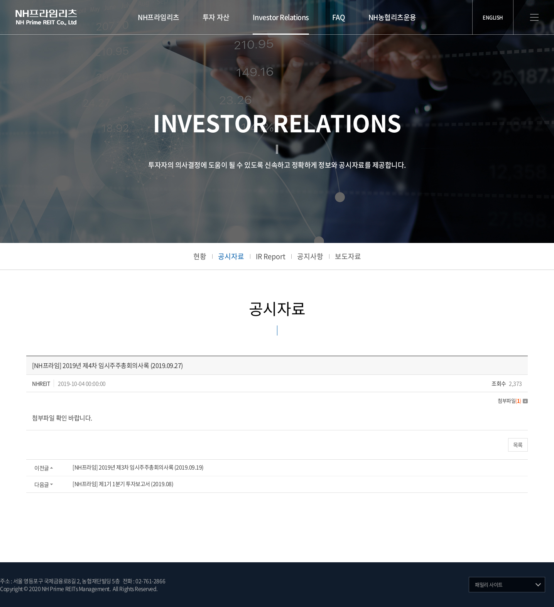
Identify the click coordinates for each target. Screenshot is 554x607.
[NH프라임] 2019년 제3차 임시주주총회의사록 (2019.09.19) (138, 467)
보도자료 (348, 256)
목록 (518, 445)
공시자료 (231, 256)
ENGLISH (493, 17)
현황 (199, 256)
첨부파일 (513, 400)
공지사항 (310, 256)
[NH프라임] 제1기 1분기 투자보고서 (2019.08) (123, 483)
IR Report (270, 256)
